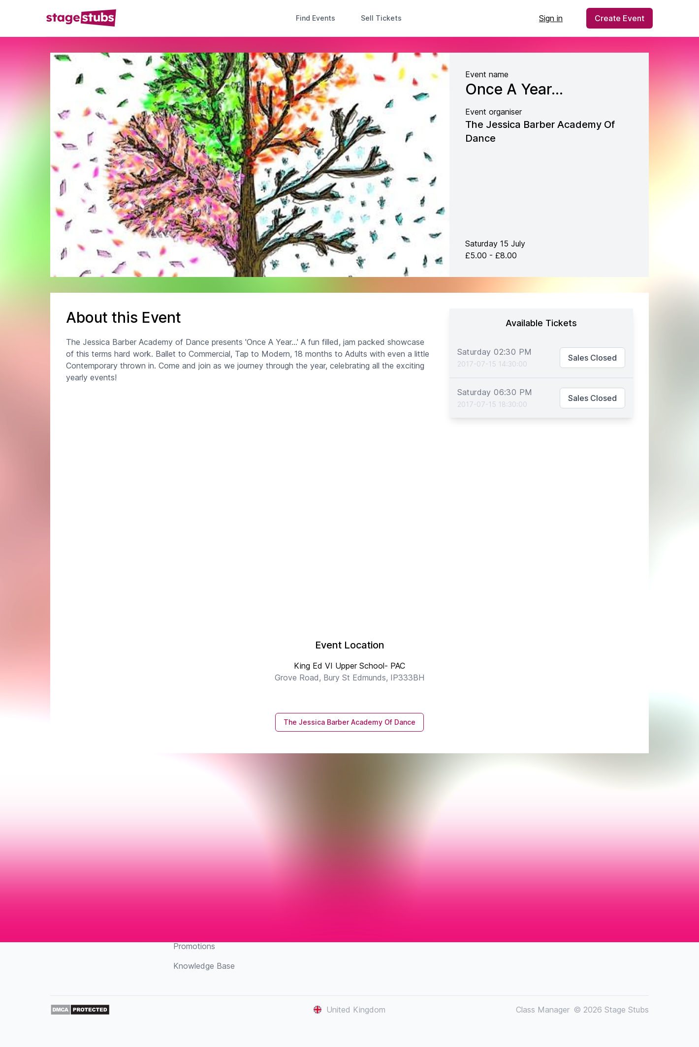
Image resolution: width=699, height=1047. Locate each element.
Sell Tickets (385, 18)
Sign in (551, 18)
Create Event (619, 18)
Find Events (315, 18)
